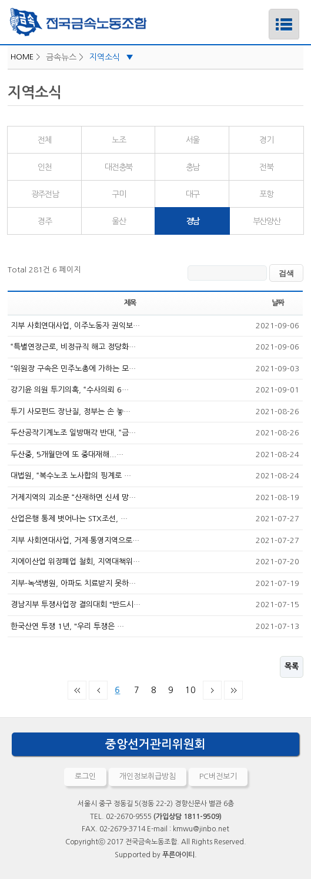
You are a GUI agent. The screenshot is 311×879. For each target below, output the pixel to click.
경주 (44, 221)
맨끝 (233, 690)
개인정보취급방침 (147, 776)
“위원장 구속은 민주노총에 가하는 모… (73, 368)
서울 (192, 140)
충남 (192, 167)
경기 (266, 140)
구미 (118, 194)
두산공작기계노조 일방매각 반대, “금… (73, 433)
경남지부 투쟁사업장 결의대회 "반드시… (76, 604)
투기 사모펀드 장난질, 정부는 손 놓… (71, 411)
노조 (118, 140)
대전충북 (118, 167)
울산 (118, 221)
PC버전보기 (218, 776)
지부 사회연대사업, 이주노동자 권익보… (75, 325)
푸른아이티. (179, 854)
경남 (177, 216)
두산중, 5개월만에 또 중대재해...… (67, 454)
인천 (44, 167)
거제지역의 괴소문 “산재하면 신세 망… (73, 497)
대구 (192, 194)
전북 (266, 167)
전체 (44, 140)
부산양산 (266, 221)
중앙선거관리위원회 (155, 744)
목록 (292, 666)
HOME (22, 57)
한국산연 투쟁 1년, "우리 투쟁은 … (67, 626)
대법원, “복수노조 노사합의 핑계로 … (71, 476)
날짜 (278, 303)
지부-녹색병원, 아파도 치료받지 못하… (73, 583)
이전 (98, 690)
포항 (266, 194)
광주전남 (44, 194)
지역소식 (111, 57)
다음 (212, 690)
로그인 (85, 776)
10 (188, 687)
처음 (77, 690)
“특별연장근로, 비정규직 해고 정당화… (73, 347)
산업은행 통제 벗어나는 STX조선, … (69, 518)
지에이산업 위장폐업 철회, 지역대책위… (75, 561)
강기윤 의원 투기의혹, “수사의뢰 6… (70, 390)
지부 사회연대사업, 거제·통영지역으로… (75, 540)
